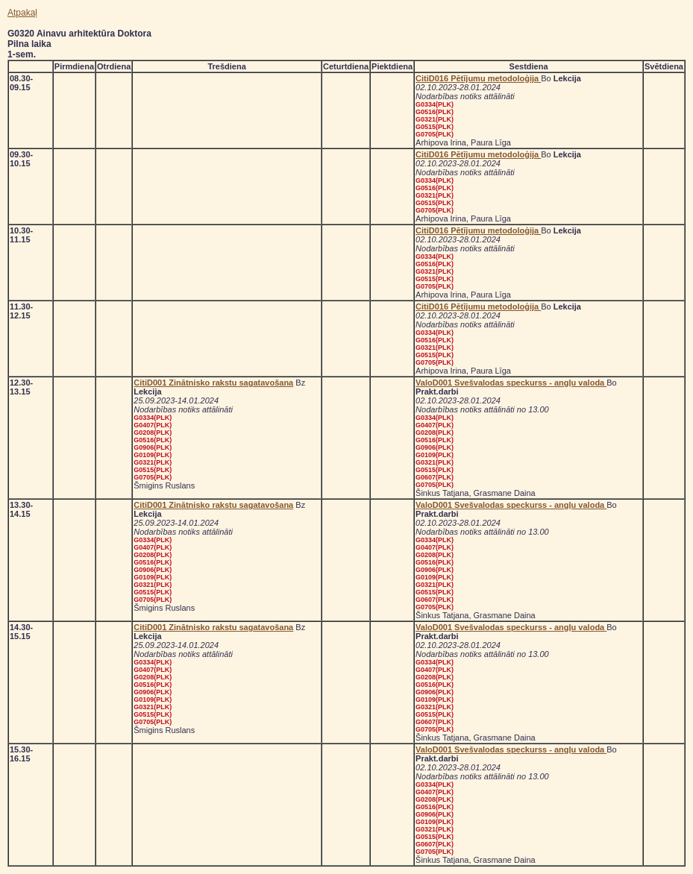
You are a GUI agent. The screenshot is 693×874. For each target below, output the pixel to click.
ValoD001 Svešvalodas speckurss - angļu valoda (511, 382)
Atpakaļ (22, 12)
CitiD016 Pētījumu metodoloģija (478, 78)
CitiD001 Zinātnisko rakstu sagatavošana (213, 382)
